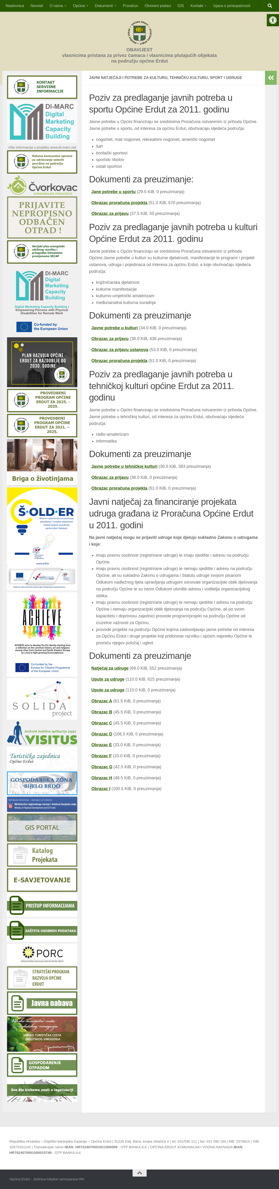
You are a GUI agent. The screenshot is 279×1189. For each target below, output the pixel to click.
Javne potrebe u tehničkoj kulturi (124, 466)
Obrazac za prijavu (110, 213)
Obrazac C (101, 723)
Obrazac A (101, 701)
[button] (273, 20)
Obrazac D (101, 734)
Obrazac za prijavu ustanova (119, 349)
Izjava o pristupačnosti (231, 6)
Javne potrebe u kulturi (114, 328)
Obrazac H (101, 778)
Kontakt (196, 6)
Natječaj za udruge (110, 668)
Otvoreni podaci (158, 6)
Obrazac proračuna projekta (119, 202)
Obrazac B (101, 712)
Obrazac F (101, 756)
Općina (79, 6)
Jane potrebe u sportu (113, 191)
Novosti (36, 6)
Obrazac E (101, 745)
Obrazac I (100, 788)
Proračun (130, 6)
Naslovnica (15, 6)
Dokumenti (104, 6)
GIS (181, 6)
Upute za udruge (107, 679)
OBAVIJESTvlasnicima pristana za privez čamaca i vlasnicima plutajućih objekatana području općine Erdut (139, 55)
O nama (56, 6)
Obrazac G (101, 767)
